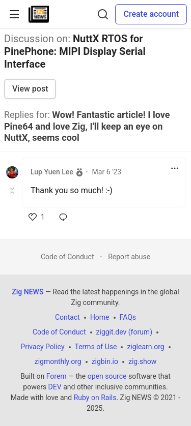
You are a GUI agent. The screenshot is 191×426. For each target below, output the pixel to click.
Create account (151, 14)
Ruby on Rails (95, 397)
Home (100, 317)
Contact (67, 317)
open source (107, 376)
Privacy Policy (42, 347)
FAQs (128, 317)
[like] (36, 217)
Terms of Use (96, 347)
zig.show (142, 361)
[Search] (103, 14)
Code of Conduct (67, 257)
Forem (56, 376)
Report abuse (129, 257)
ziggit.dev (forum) (124, 332)
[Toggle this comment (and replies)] (13, 190)
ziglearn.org (145, 347)
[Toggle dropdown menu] (175, 168)
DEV (55, 387)
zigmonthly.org (58, 361)
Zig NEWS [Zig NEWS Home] (27, 292)
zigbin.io (105, 361)
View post (30, 89)
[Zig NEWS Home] (39, 14)
